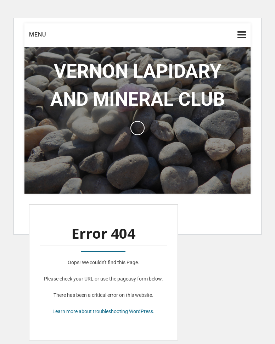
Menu (37, 34)
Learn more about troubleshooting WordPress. (103, 311)
